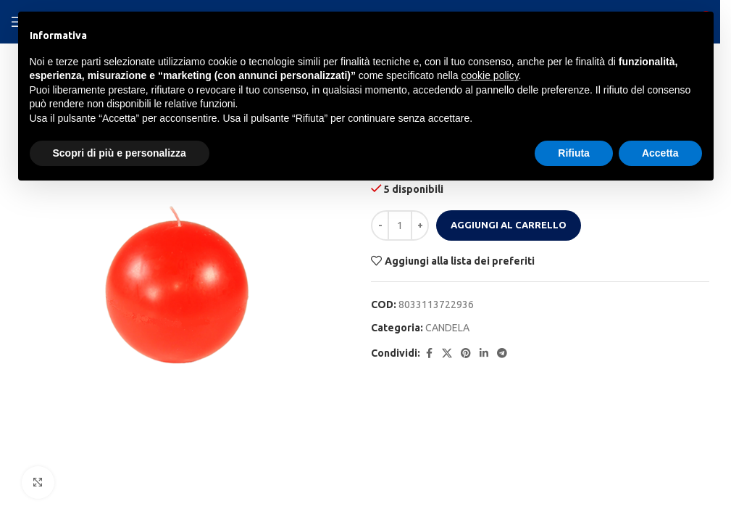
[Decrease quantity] (380, 225)
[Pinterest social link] (465, 353)
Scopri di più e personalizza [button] (119, 153)
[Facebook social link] (429, 353)
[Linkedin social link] (484, 353)
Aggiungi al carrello (509, 225)
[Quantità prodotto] (400, 225)
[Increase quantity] (420, 225)
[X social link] (447, 353)
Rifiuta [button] (574, 153)
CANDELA (447, 328)
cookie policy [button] (489, 75)
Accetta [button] (660, 153)
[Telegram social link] (502, 353)
